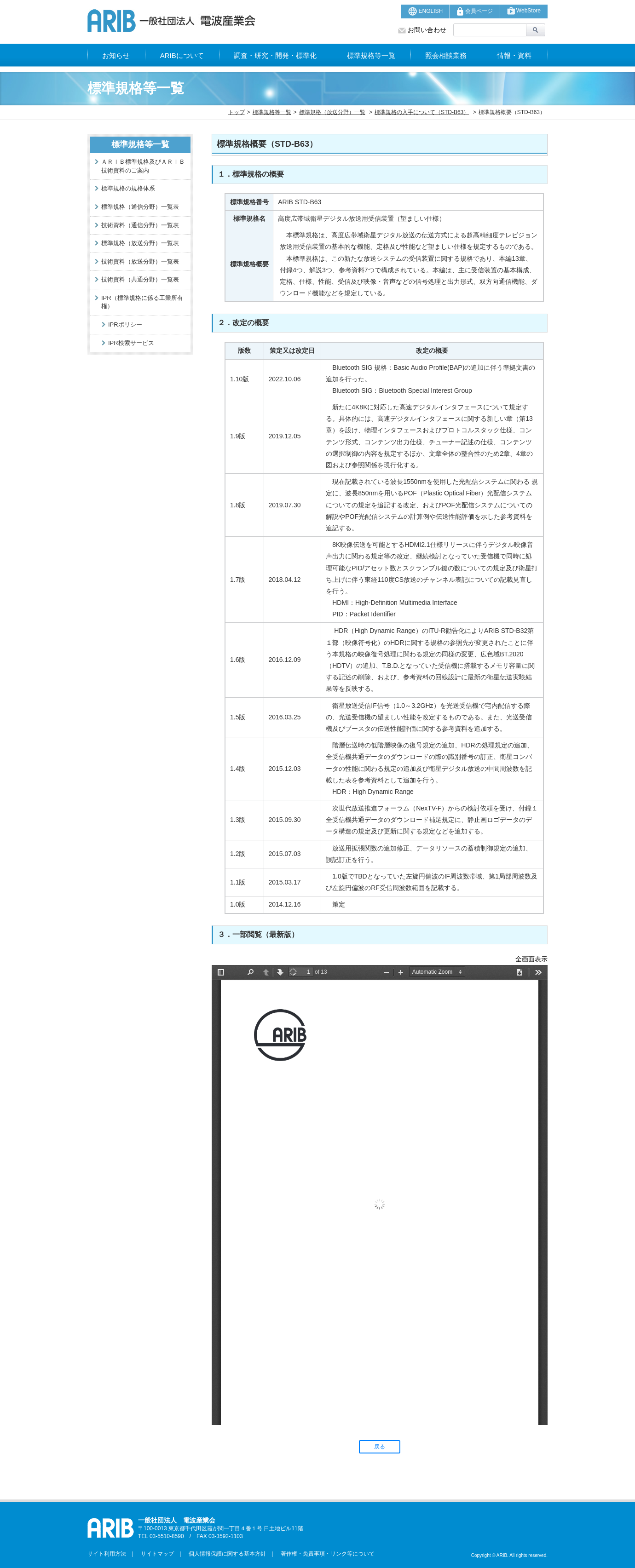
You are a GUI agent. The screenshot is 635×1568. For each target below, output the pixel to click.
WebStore (524, 11)
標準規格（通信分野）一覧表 (140, 206)
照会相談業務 (446, 55)
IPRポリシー (125, 324)
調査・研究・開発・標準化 (275, 55)
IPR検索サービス (131, 342)
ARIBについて (182, 55)
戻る (379, 1446)
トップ (236, 112)
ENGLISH (425, 11)
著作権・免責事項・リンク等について (325, 1554)
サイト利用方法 (106, 1554)
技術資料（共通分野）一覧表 (140, 279)
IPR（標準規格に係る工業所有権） (142, 302)
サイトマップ (154, 1554)
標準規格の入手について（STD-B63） (422, 112)
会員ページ (474, 11)
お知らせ (116, 55)
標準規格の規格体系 (128, 188)
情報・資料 (514, 55)
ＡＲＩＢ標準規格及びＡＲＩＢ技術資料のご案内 (143, 166)
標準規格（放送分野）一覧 (332, 112)
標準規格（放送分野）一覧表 (140, 243)
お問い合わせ (422, 30)
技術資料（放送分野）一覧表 (140, 261)
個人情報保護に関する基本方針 (224, 1554)
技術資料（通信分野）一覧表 (140, 225)
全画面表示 (531, 959)
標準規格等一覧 (371, 55)
